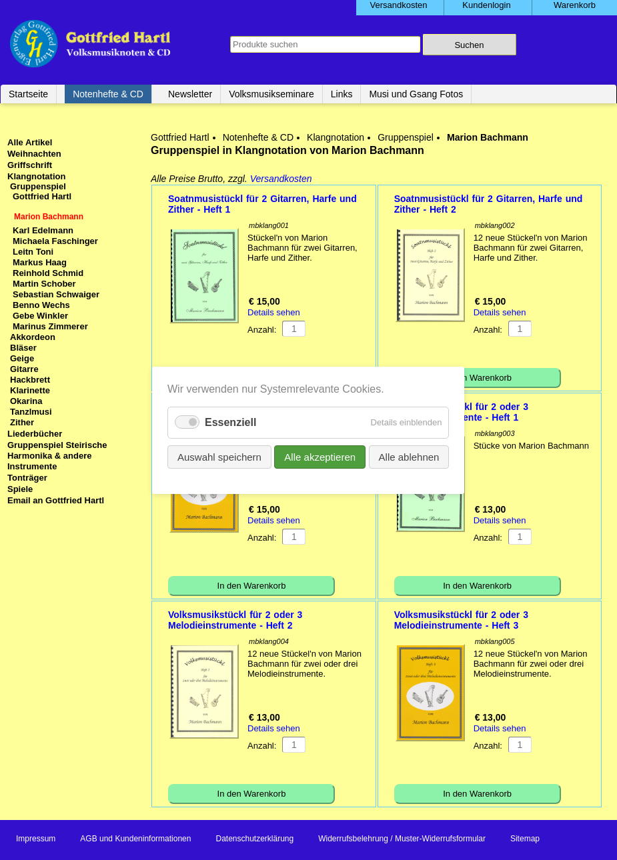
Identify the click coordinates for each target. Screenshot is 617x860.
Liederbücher (34, 434)
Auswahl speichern (219, 456)
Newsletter (190, 94)
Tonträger (27, 478)
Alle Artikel (29, 142)
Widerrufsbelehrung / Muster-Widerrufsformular (402, 838)
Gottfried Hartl (180, 137)
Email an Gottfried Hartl (55, 500)
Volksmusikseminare (271, 94)
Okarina (26, 401)
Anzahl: (261, 330)
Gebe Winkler (40, 316)
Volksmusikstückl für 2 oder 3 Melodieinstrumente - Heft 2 (235, 620)
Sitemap (525, 838)
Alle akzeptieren (320, 456)
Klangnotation (335, 137)
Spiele (20, 489)
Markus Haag (40, 262)
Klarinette (30, 390)
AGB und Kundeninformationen (135, 838)
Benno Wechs (41, 305)
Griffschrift (29, 165)
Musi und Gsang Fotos (416, 94)
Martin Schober (44, 284)
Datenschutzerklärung (254, 838)
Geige (22, 358)
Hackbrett (30, 380)
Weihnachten (34, 154)
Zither (22, 422)
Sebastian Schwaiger (56, 294)
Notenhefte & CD (108, 94)
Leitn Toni (33, 252)
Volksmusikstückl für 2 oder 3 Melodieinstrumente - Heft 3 (461, 620)
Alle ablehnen (409, 456)
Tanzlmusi (31, 412)
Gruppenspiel (406, 137)
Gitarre (24, 369)
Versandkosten (281, 178)
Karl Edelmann (43, 230)
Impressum (35, 838)
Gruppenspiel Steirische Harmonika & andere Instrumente (57, 455)
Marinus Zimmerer (50, 326)
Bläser (23, 348)
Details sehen (273, 312)
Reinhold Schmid (48, 273)
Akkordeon (32, 337)
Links (342, 94)
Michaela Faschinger (55, 241)
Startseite (28, 94)
